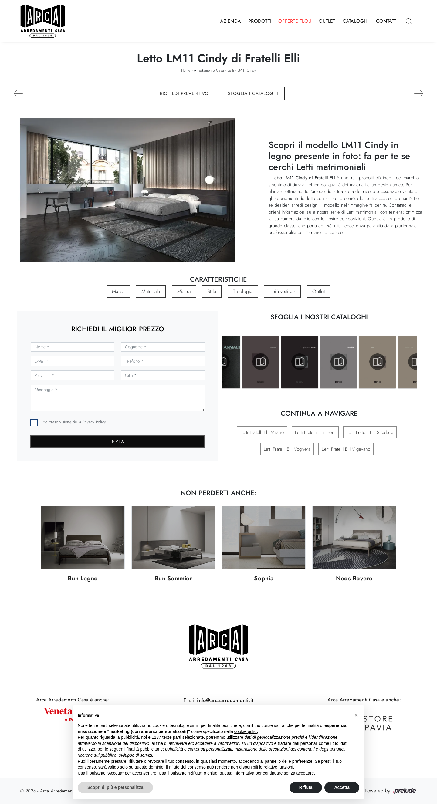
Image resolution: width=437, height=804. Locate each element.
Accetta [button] (342, 787)
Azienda (230, 21)
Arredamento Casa (209, 70)
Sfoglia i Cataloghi (253, 93)
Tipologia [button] (242, 291)
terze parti (171, 737)
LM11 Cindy (247, 70)
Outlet (327, 21)
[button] (356, 715)
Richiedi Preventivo (184, 93)
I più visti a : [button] (282, 291)
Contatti (387, 21)
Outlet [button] (318, 291)
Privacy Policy (94, 422)
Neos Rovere (354, 579)
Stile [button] (212, 291)
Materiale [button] (150, 291)
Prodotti (259, 21)
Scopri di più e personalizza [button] (115, 787)
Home (186, 70)
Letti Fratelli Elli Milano (262, 432)
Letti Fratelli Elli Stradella (370, 432)
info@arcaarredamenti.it (224, 700)
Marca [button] (118, 291)
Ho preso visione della (74, 422)
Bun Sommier (173, 579)
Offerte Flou (294, 21)
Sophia (263, 579)
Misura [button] (184, 291)
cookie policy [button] (246, 731)
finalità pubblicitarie (145, 749)
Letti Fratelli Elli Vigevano (346, 449)
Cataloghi (356, 21)
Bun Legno (83, 579)
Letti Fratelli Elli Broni (315, 432)
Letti (231, 70)
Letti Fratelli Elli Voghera (287, 449)
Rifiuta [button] (306, 787)
